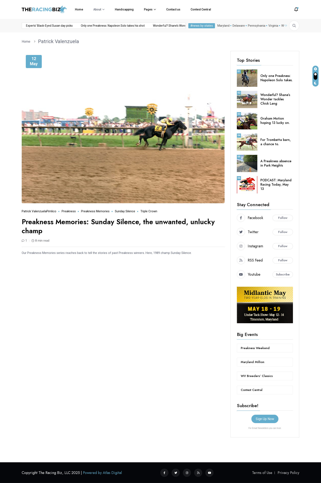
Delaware (239, 25)
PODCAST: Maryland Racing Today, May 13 (276, 184)
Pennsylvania (256, 25)
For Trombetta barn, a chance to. (275, 141)
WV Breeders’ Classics (257, 376)
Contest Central (201, 9)
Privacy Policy (288, 472)
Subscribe (283, 274)
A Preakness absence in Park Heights (275, 163)
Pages (148, 9)
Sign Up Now (265, 419)
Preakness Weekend (255, 348)
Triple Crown (148, 211)
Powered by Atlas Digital (102, 472)
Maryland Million (252, 362)
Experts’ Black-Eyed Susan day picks (32, 25)
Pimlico (51, 211)
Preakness (69, 211)
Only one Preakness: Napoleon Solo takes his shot (96, 25)
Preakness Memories (95, 211)
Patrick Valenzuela (58, 41)
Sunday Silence (125, 211)
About (97, 9)
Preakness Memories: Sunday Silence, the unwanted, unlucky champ (118, 226)
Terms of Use (262, 472)
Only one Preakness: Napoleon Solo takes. (276, 77)
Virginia (273, 25)
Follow (282, 218)
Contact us (173, 9)
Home (79, 9)
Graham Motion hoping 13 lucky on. (275, 120)
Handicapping (124, 9)
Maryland (223, 25)
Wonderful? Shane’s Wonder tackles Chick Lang (166, 25)
